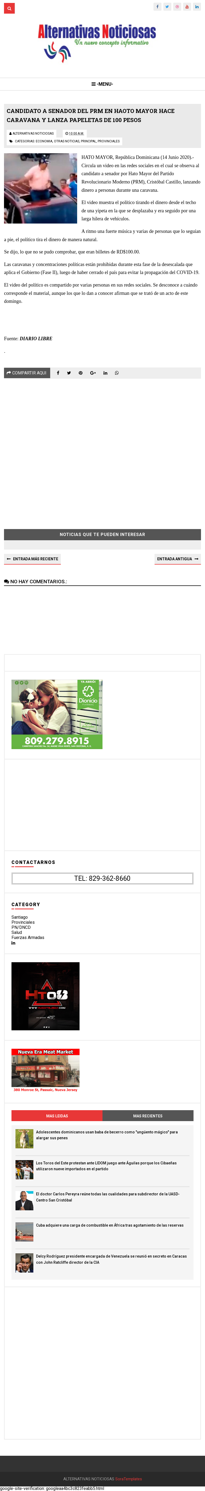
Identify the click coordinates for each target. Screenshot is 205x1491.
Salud (16, 932)
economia (44, 141)
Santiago (19, 917)
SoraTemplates (128, 1479)
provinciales (109, 141)
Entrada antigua (174, 559)
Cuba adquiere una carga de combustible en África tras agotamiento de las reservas (110, 1225)
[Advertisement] (102, 450)
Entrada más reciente (35, 559)
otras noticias (66, 141)
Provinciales (23, 922)
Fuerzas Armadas (27, 937)
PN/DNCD (21, 927)
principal (88, 141)
